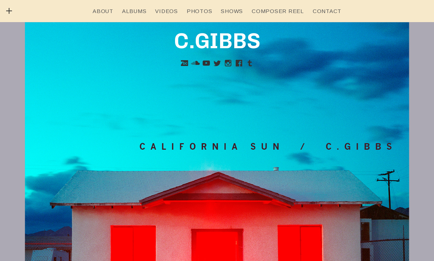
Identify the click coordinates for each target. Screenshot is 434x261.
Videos (166, 11)
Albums (134, 11)
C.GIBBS (217, 41)
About (103, 11)
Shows (232, 11)
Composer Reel (278, 11)
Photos (199, 11)
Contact (327, 11)
